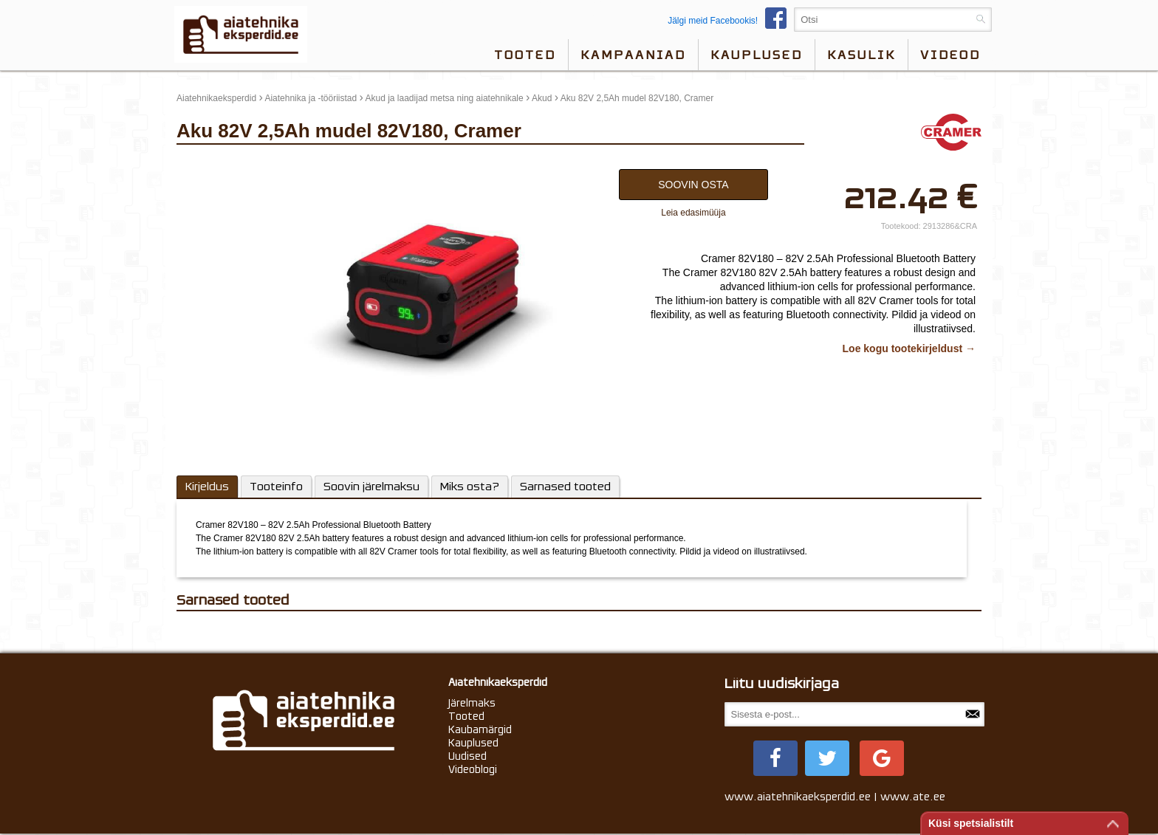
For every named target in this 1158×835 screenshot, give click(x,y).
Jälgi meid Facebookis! (731, 21)
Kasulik (861, 54)
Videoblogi (472, 769)
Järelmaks (472, 703)
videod (950, 54)
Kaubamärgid (480, 729)
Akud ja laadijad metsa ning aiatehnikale (445, 98)
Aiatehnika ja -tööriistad (310, 98)
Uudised (467, 756)
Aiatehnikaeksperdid (216, 98)
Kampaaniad (633, 54)
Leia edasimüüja (693, 212)
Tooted (525, 54)
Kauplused (756, 54)
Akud (542, 98)
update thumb (208, 165)
